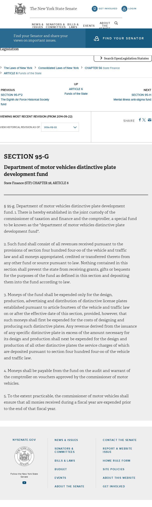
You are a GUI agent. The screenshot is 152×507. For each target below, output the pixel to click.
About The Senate (116, 26)
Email (148, 127)
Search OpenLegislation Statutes (126, 65)
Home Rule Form (117, 467)
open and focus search (132, 26)
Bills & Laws (69, 26)
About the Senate (69, 493)
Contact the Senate (120, 447)
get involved (108, 10)
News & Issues (23, 26)
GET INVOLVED (114, 493)
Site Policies (113, 476)
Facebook (139, 127)
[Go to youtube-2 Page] (24, 489)
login (132, 10)
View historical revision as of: (20, 134)
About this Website (119, 484)
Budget (61, 476)
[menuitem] (23, 26)
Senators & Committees (46, 26)
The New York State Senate (53, 10)
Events (93, 26)
